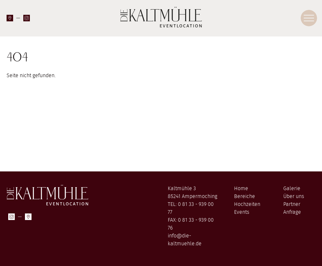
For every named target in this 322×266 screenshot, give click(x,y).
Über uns (293, 196)
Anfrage (292, 212)
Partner (291, 204)
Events (241, 212)
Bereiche (244, 196)
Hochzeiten (247, 204)
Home (241, 188)
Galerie (291, 188)
